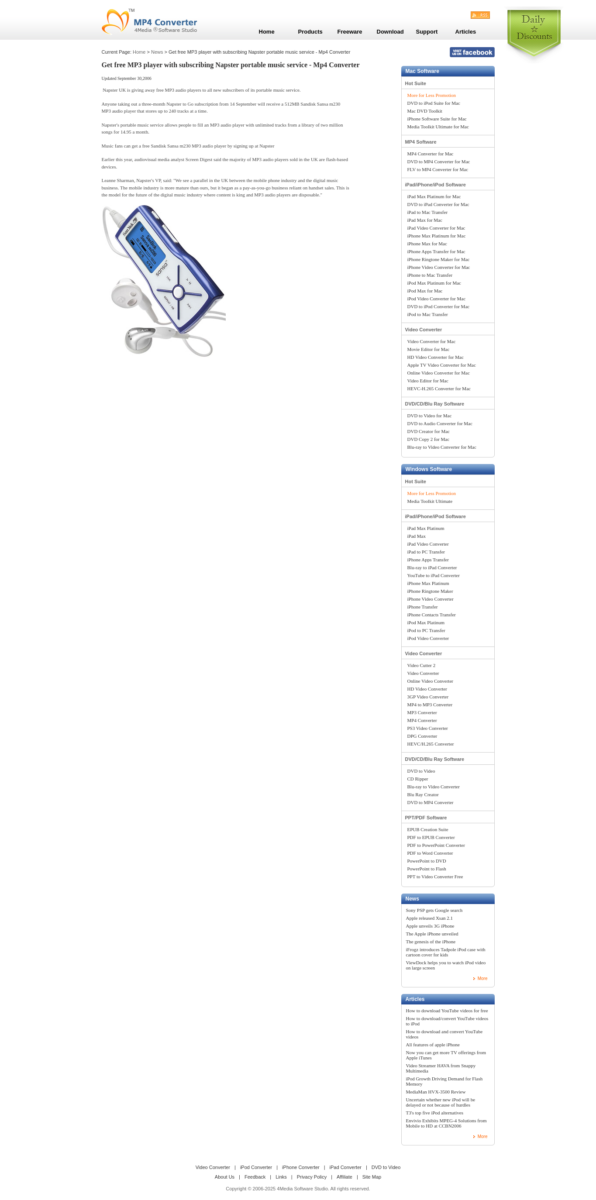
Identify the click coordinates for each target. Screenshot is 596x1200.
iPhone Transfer (422, 606)
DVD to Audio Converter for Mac (439, 423)
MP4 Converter (422, 720)
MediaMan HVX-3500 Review (436, 1091)
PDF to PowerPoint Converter (436, 845)
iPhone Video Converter (430, 599)
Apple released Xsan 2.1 (429, 918)
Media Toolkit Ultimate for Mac (438, 126)
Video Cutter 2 (421, 665)
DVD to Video (421, 771)
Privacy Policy (312, 1176)
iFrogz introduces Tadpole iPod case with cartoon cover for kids (446, 952)
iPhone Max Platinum (428, 583)
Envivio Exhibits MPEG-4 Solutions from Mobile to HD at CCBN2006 (446, 1123)
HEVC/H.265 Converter (430, 743)
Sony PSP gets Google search (434, 910)
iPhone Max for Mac (427, 243)
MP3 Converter (422, 712)
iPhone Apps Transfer (428, 559)
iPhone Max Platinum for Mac (436, 235)
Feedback (255, 1176)
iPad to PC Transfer (426, 551)
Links (281, 1176)
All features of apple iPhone (433, 1044)
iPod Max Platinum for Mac (434, 282)
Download (390, 31)
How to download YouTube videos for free (447, 1010)
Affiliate (344, 1176)
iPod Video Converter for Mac (436, 298)
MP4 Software (421, 141)
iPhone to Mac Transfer (430, 275)
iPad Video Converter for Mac (436, 227)
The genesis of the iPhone (431, 941)
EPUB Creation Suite (427, 829)
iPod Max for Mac (425, 290)
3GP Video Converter (428, 696)
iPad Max (416, 536)
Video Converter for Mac (431, 341)
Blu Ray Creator (423, 794)
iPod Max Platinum (426, 622)
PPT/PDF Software (426, 817)
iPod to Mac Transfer (427, 314)
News (157, 52)
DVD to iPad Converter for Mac (438, 204)
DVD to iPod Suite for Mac (433, 103)
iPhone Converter (301, 1167)
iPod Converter (256, 1167)
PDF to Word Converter (430, 853)
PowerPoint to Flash (426, 868)
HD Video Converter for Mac (435, 357)
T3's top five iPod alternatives (435, 1112)
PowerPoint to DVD (426, 860)
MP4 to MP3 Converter (430, 704)
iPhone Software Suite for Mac (437, 118)
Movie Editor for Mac (428, 349)
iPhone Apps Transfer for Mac (436, 251)
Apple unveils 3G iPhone (430, 925)
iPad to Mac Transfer (427, 212)
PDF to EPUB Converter (431, 837)
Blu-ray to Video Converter (433, 786)
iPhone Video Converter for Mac (438, 267)
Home (139, 52)
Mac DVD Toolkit (424, 110)
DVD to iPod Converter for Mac (438, 306)
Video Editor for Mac (427, 380)
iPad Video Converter (428, 544)
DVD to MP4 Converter (430, 802)
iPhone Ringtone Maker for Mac (438, 259)
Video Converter (423, 329)
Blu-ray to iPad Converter (432, 567)
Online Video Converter (430, 681)
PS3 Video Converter (427, 728)
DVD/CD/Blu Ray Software (435, 403)
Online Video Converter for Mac (438, 372)
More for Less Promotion (431, 95)
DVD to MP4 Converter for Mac (438, 161)
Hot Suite (415, 83)
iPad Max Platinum (425, 528)
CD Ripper (417, 778)
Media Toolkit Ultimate (430, 501)
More (483, 978)
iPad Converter (346, 1167)
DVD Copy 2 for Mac (428, 439)
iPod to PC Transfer (426, 630)
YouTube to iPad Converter (433, 575)
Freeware (350, 31)
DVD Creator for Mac (428, 431)
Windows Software (429, 469)
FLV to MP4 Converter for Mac (438, 169)
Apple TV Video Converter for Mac (441, 365)
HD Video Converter (427, 688)
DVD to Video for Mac (429, 415)
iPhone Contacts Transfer (431, 614)
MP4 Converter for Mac (430, 153)
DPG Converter (422, 736)
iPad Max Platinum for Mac (434, 196)
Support (427, 31)
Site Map (371, 1176)
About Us (224, 1176)
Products (310, 31)
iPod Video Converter (428, 638)
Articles (415, 999)
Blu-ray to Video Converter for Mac (441, 447)
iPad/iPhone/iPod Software (435, 184)
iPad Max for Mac (424, 220)
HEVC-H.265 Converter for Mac (439, 388)
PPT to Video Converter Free (435, 876)
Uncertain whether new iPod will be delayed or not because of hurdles (440, 1102)
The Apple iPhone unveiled (432, 933)
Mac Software (422, 71)
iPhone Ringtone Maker (430, 591)
